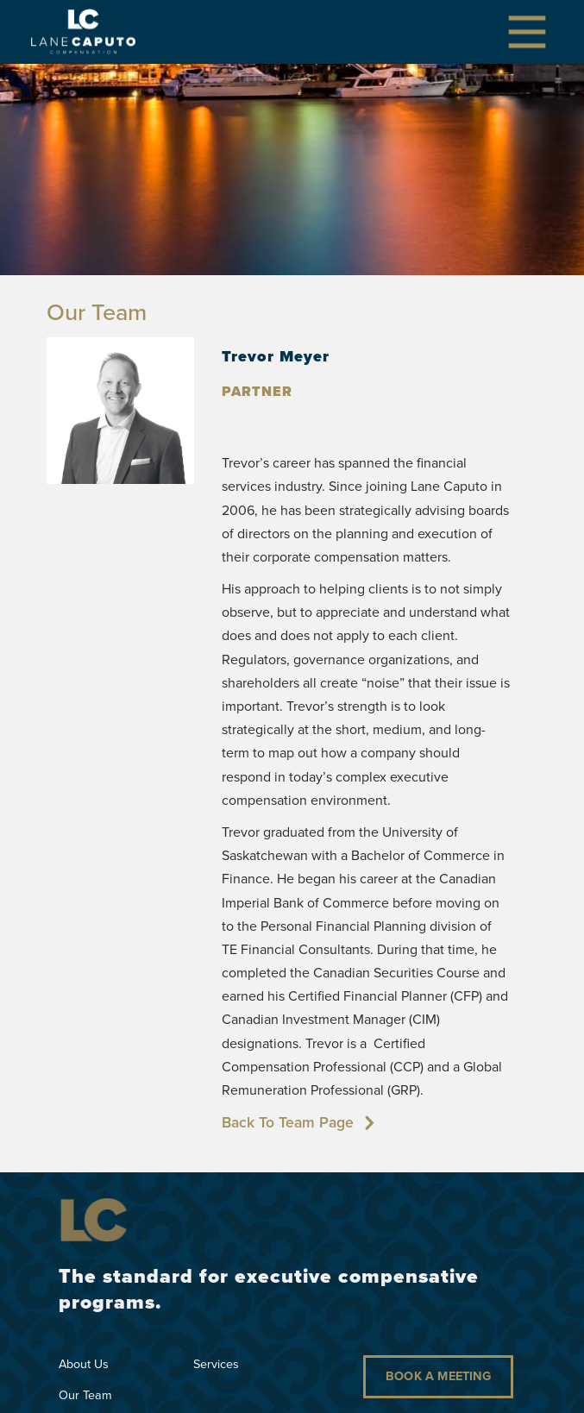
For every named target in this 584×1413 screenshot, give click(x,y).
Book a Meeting (438, 1375)
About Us (84, 1364)
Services (216, 1364)
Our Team (85, 1395)
